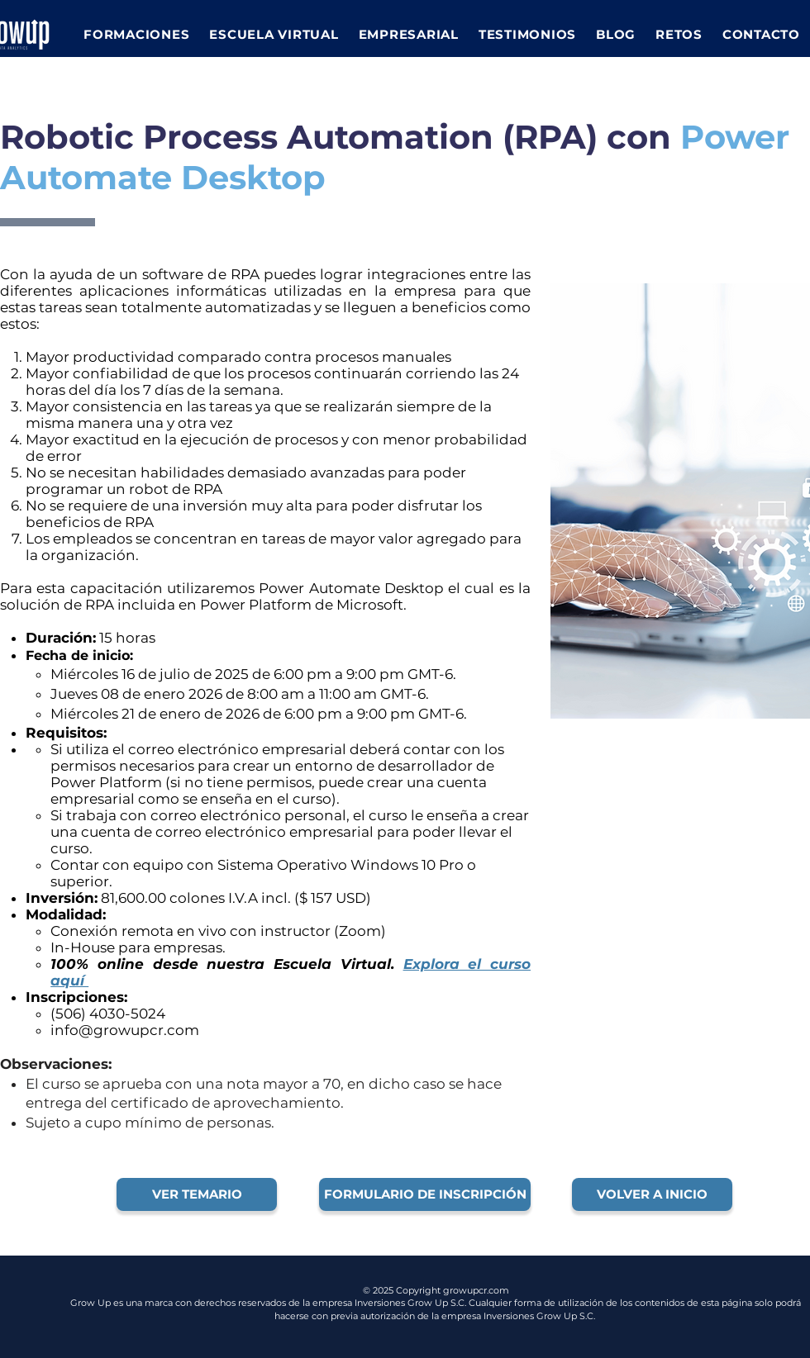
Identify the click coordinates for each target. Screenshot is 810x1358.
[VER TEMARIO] (197, 1194)
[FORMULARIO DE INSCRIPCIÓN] (425, 1194)
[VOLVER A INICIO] (652, 1194)
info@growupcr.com (124, 1030)
